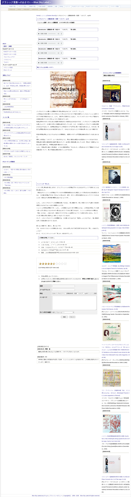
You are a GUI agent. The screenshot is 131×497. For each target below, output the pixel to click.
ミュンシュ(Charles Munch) (48, 15)
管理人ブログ (6, 75)
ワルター (6, 62)
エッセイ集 (6, 117)
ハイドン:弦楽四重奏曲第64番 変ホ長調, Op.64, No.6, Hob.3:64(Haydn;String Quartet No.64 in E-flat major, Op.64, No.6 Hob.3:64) (116, 438)
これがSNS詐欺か (9, 106)
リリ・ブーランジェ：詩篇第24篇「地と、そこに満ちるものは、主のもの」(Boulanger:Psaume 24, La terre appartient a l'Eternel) (116, 393)
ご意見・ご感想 (7, 46)
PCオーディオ (8, 70)
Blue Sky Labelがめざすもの (40, 495)
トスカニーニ (7, 59)
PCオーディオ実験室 (9, 161)
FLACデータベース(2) (10, 54)
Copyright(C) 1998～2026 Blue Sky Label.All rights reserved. (81, 495)
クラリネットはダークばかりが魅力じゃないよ (17, 151)
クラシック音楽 (8, 67)
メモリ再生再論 (8, 177)
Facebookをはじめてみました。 (13, 112)
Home (38, 15)
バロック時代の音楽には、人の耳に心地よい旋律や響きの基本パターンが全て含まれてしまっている (17, 143)
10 (65, 263)
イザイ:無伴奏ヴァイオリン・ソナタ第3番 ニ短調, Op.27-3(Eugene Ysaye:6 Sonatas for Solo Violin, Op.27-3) (115, 190)
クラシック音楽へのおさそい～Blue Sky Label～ (26, 2)
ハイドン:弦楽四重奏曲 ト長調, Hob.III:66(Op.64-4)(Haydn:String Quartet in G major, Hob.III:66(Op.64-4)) (116, 228)
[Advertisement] (17, 26)
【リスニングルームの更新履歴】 (112, 73)
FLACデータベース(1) (10, 51)
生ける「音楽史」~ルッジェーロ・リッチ (15, 156)
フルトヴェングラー (9, 57)
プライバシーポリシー (55, 495)
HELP (4, 43)
